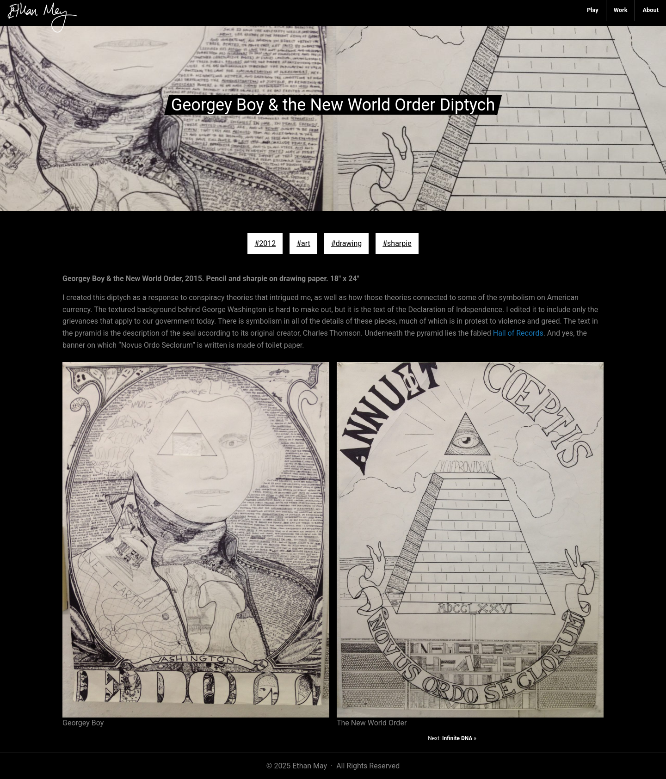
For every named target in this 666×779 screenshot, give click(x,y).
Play (592, 9)
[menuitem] (593, 10)
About (650, 9)
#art (303, 243)
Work (621, 9)
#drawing (346, 243)
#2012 (265, 243)
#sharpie (396, 243)
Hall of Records (518, 333)
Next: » (452, 738)
